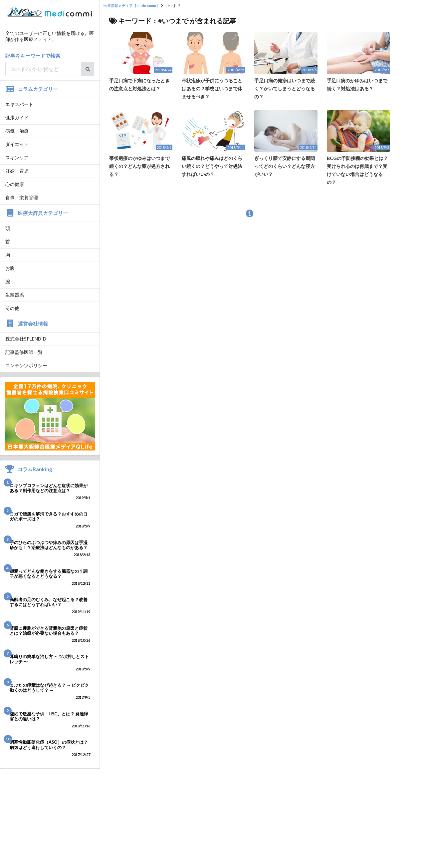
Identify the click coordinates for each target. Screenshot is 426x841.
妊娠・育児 (17, 171)
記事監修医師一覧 (24, 352)
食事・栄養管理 (21, 197)
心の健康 (14, 184)
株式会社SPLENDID (25, 339)
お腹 (10, 268)
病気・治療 (17, 131)
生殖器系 (14, 295)
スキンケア (17, 157)
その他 (12, 308)
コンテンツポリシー (26, 365)
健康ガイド (17, 117)
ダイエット (17, 144)
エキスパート (19, 104)
